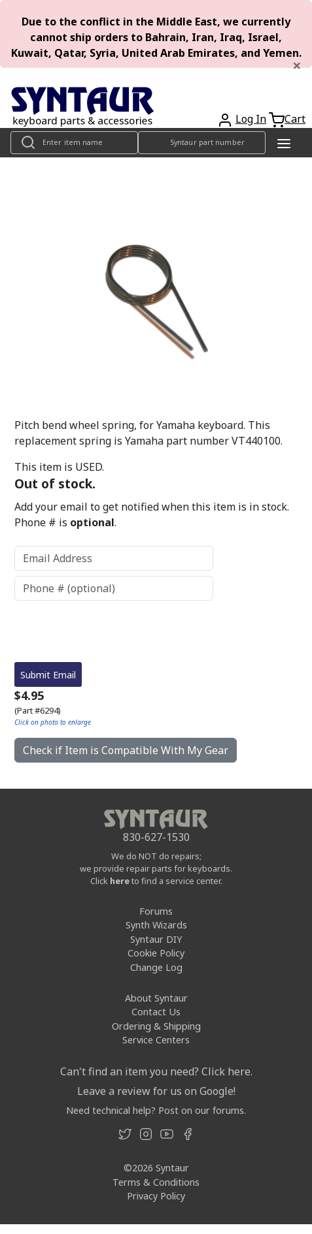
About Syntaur (156, 998)
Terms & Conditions (156, 1182)
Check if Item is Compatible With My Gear (125, 750)
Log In (250, 119)
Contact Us (156, 1011)
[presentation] (113, 631)
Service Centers (156, 1040)
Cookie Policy (156, 953)
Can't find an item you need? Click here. (156, 1071)
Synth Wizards (156, 925)
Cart (295, 119)
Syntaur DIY (156, 939)
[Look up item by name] (74, 142)
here (120, 881)
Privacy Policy (156, 1196)
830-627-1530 (156, 837)
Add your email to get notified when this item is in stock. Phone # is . (151, 514)
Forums (156, 911)
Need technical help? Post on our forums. (156, 1110)
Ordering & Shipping (156, 1026)
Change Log (156, 967)
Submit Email (48, 675)
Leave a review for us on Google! (156, 1091)
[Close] (297, 65)
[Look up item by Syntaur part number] (202, 142)
